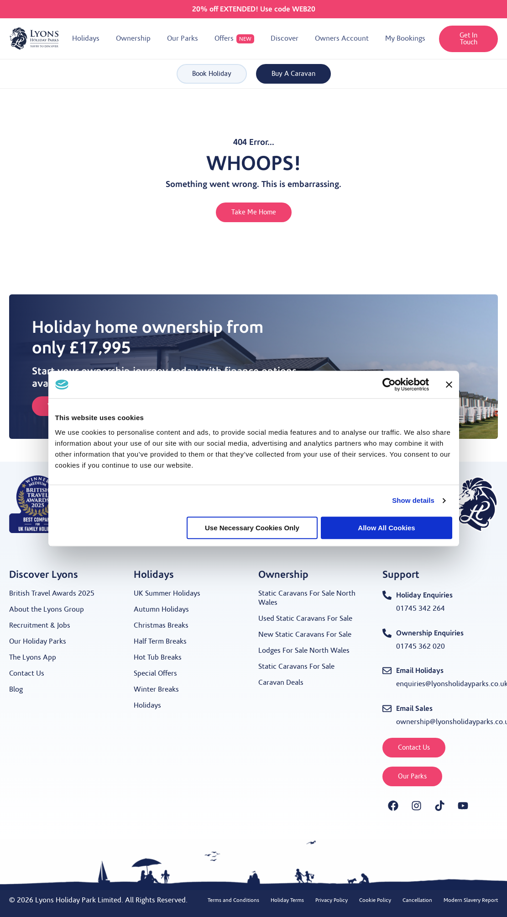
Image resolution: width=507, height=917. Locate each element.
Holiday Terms (287, 900)
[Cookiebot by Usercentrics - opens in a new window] (389, 384)
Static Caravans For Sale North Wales (306, 598)
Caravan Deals (280, 682)
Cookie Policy (375, 900)
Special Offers (155, 673)
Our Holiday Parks (37, 641)
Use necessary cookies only (252, 528)
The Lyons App (32, 657)
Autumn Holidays (161, 609)
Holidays (147, 705)
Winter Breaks (156, 689)
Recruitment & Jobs (39, 625)
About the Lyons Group (46, 609)
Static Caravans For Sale (296, 666)
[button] (86, 39)
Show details (413, 500)
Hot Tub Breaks (158, 657)
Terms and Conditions (233, 900)
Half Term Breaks (160, 641)
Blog (16, 689)
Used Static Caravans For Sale (305, 618)
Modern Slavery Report (471, 900)
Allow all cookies (386, 528)
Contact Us (26, 673)
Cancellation (417, 900)
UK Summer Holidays (167, 593)
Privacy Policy (331, 900)
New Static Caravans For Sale (304, 634)
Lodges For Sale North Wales (304, 650)
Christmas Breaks (161, 625)
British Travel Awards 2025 (51, 593)
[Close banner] (449, 384)
